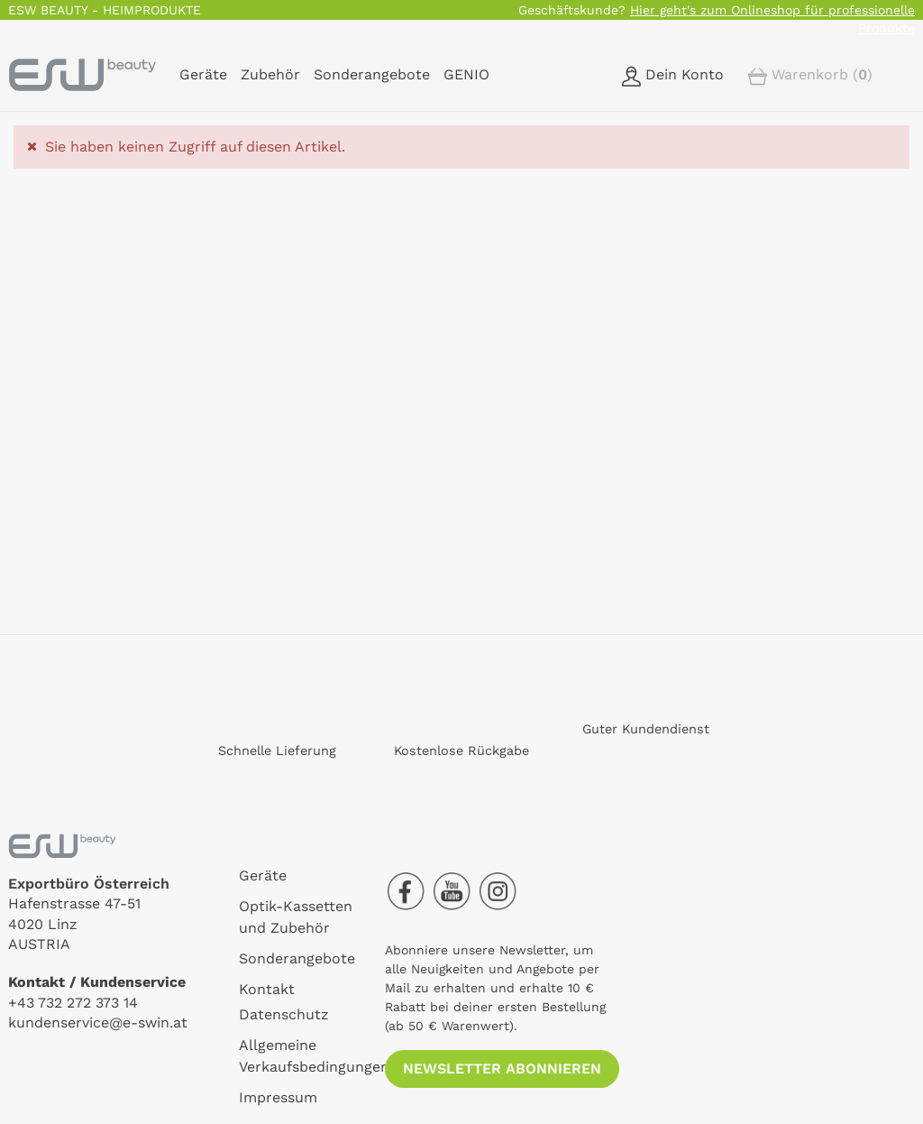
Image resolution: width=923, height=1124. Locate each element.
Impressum (278, 1097)
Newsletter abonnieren (502, 1068)
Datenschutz (284, 1014)
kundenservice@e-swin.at (97, 1022)
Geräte (263, 875)
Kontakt (267, 989)
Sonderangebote (297, 958)
